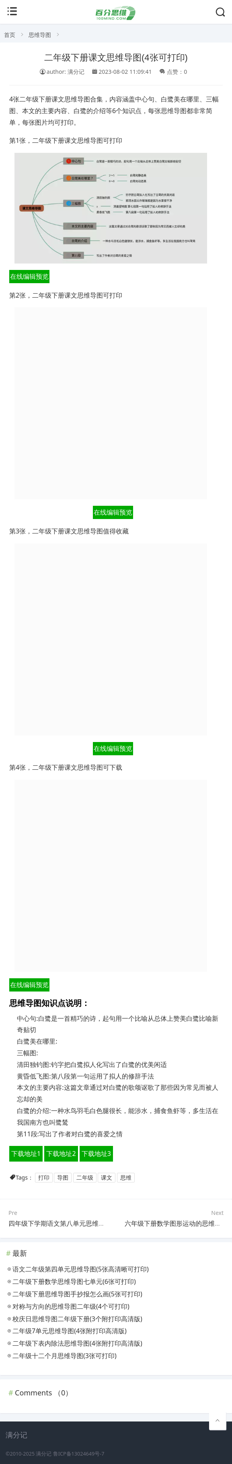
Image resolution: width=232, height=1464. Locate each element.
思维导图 (40, 35)
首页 (9, 35)
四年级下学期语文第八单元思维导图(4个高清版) (76, 1223)
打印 (43, 1177)
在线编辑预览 (29, 276)
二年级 (84, 1177)
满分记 (43, 1453)
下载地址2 (61, 1153)
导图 (62, 1177)
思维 (125, 1177)
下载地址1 (26, 1153)
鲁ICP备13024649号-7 (79, 1453)
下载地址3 (96, 1153)
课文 (106, 1177)
